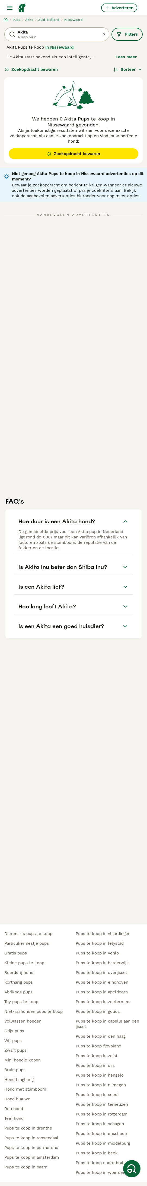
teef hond (14, 1118)
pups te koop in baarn (25, 1167)
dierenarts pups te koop (28, 933)
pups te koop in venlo (97, 953)
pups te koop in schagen (100, 1123)
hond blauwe (17, 1099)
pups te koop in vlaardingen (103, 933)
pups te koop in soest (97, 1094)
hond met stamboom (25, 1089)
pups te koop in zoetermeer (103, 1001)
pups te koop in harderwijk (102, 962)
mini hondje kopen (22, 1060)
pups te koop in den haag (101, 1036)
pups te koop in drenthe (28, 1128)
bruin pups (14, 1069)
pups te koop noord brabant (103, 1162)
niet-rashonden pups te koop (33, 1011)
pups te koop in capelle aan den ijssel (107, 1024)
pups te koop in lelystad (100, 943)
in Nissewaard (59, 47)
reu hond (13, 1108)
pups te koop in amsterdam (31, 1157)
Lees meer (126, 57)
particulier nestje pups (26, 943)
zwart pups (15, 1050)
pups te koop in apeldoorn (102, 992)
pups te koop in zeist (96, 1055)
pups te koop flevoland (98, 1046)
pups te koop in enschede (101, 1133)
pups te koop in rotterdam (101, 1114)
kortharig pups (18, 982)
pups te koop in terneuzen (102, 1104)
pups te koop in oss (95, 1065)
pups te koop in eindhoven (102, 982)
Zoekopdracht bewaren (31, 69)
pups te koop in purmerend (31, 1147)
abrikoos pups (18, 992)
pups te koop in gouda (98, 1011)
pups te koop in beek (97, 1153)
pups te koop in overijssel (101, 972)
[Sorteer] (127, 69)
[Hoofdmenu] (9, 7)
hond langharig (19, 1079)
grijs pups (14, 1030)
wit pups (13, 1040)
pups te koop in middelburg (103, 1143)
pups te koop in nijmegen (101, 1085)
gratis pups (15, 953)
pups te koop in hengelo (100, 1075)
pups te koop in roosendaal (31, 1137)
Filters (127, 34)
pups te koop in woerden (100, 1172)
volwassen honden (22, 1021)
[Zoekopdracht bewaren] (131, 1168)
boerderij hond (18, 972)
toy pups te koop (21, 1001)
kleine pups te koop (24, 962)
